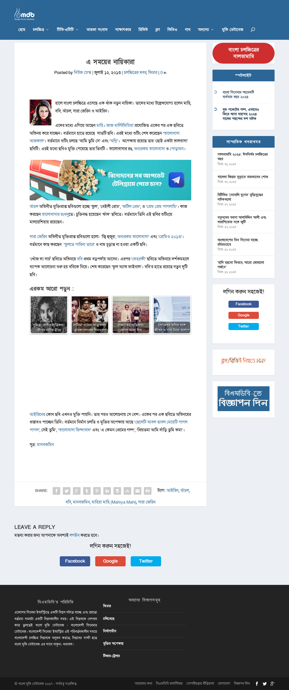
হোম (21, 22)
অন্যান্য (203, 22)
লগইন (75, 535)
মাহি (100, 125)
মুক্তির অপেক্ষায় (113, 643)
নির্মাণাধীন (109, 630)
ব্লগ (158, 22)
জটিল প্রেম (131, 206)
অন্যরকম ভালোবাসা (149, 149)
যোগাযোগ (224, 683)
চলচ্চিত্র (38, 22)
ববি (80, 259)
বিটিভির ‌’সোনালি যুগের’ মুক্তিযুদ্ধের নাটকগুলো (240, 197)
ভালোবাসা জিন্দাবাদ (74, 430)
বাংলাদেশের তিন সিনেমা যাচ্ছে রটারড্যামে (238, 242)
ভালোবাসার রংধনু (55, 214)
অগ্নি (113, 141)
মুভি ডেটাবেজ (232, 22)
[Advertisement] (110, 375)
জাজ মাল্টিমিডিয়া (119, 125)
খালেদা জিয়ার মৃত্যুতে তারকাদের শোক (243, 177)
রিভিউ (143, 22)
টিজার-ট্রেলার (111, 656)
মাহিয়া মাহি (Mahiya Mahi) (114, 502)
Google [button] (110, 561)
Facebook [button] (75, 561)
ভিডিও (172, 22)
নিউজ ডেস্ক (82, 72)
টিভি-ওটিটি (65, 22)
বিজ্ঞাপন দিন (242, 683)
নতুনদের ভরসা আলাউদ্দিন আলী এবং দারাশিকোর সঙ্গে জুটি (242, 219)
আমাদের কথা (143, 683)
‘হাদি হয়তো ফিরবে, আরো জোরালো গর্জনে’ (241, 264)
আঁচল (34, 206)
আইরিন (173, 490)
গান (187, 22)
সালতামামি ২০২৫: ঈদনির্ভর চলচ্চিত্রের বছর (243, 156)
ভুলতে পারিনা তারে (79, 244)
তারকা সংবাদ (97, 22)
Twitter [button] (146, 561)
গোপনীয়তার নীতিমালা (200, 683)
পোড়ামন (177, 149)
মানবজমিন (45, 444)
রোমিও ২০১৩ (170, 236)
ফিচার (152, 72)
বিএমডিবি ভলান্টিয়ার (169, 683)
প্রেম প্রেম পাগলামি (161, 206)
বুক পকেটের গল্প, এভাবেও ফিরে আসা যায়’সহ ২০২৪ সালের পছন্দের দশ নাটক (241, 114)
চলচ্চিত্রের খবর (135, 72)
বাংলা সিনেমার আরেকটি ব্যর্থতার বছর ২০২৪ (238, 94)
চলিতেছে (108, 618)
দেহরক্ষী (138, 259)
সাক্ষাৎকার (123, 22)
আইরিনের (37, 414)
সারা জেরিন (38, 236)
